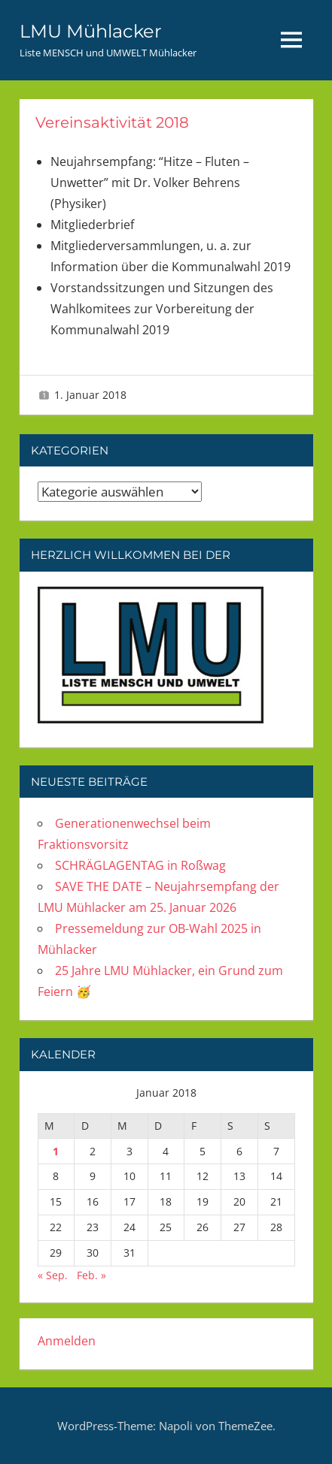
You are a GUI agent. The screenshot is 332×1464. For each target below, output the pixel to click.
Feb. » (91, 1275)
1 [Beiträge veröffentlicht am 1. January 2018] (56, 1151)
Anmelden (67, 1341)
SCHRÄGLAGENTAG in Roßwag (140, 865)
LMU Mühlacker (91, 31)
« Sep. (53, 1275)
